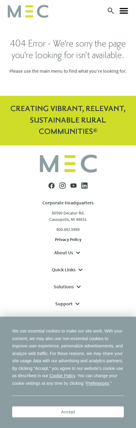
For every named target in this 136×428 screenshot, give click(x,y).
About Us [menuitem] (68, 252)
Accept (68, 411)
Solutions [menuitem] (68, 287)
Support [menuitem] (68, 304)
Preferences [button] (97, 383)
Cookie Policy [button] (62, 375)
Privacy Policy (68, 239)
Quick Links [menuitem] (68, 269)
